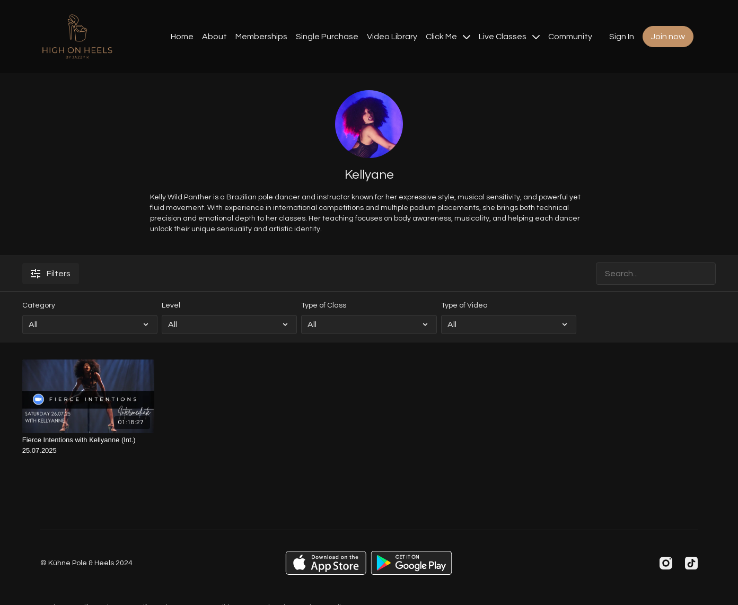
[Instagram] (666, 563)
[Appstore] (325, 563)
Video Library (392, 36)
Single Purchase (327, 36)
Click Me (448, 36)
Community (570, 36)
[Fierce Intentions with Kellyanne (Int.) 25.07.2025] (88, 445)
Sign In (621, 36)
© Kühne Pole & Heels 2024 (86, 563)
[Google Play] (411, 563)
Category (38, 305)
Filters (51, 273)
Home (182, 36)
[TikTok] (691, 563)
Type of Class (323, 305)
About (214, 36)
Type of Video (464, 305)
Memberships (261, 36)
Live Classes (509, 36)
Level (171, 305)
